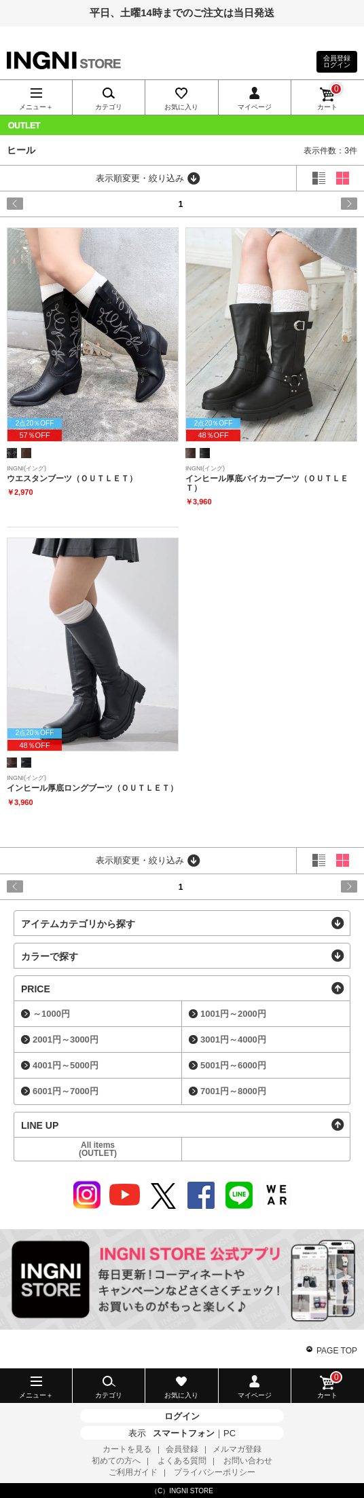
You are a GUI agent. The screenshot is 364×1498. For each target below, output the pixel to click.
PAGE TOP (336, 1350)
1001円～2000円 (233, 1014)
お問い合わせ (247, 1461)
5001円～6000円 (233, 1065)
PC (229, 1433)
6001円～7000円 (65, 1091)
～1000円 (51, 1014)
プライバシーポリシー (214, 1472)
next (336, 204)
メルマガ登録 (237, 1449)
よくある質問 (182, 1461)
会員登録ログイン (336, 61)
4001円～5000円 (65, 1065)
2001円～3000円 (65, 1039)
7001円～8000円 (233, 1091)
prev (28, 204)
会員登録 (182, 1449)
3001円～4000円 (233, 1039)
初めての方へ (116, 1461)
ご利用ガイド (133, 1472)
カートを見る (127, 1449)
